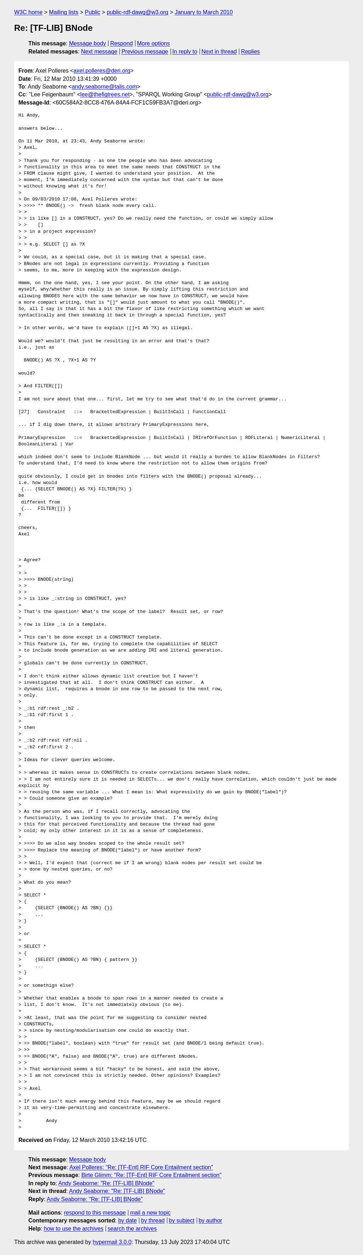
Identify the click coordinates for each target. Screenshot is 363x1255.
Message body (87, 43)
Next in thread (219, 52)
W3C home (28, 12)
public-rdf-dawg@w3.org (137, 12)
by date (127, 1220)
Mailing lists (63, 12)
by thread (153, 1220)
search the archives (132, 1229)
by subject (181, 1220)
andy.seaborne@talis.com (104, 87)
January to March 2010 (204, 12)
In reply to (184, 52)
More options (153, 43)
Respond (121, 43)
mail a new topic (150, 1213)
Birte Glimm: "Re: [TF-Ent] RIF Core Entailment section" (151, 1175)
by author (210, 1220)
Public (92, 12)
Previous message (145, 52)
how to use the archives (74, 1229)
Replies (250, 52)
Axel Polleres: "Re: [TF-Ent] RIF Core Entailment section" (141, 1167)
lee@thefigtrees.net (105, 94)
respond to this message (94, 1213)
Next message (99, 52)
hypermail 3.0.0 (112, 1242)
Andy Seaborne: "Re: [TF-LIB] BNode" (106, 1183)
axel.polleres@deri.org (101, 71)
